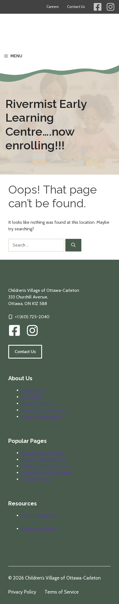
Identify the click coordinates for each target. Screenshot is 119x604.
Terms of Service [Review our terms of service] (62, 592)
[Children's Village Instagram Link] (110, 7)
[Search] (73, 245)
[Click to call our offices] (28, 317)
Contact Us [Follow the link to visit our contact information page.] (25, 351)
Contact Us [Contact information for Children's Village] (76, 6)
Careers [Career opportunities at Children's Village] (52, 6)
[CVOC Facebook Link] (14, 330)
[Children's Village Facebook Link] (97, 7)
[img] (32, 330)
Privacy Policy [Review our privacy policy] (22, 592)
